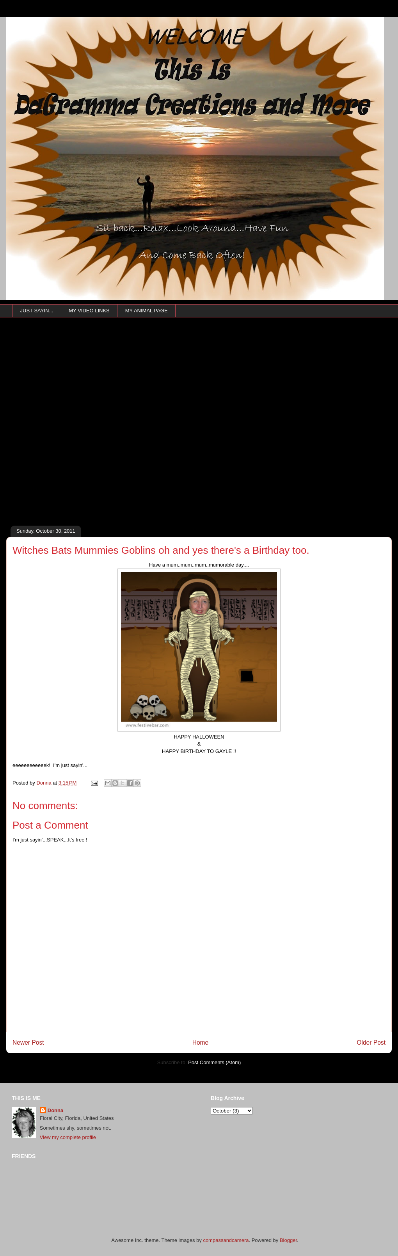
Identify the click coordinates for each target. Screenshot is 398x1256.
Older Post (371, 1042)
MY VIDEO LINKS (89, 311)
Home (200, 1042)
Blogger (288, 1240)
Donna (55, 1110)
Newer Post (28, 1042)
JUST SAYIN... (36, 311)
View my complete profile (68, 1137)
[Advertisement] (88, 432)
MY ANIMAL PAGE (146, 311)
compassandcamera (226, 1240)
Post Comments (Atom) (214, 1062)
